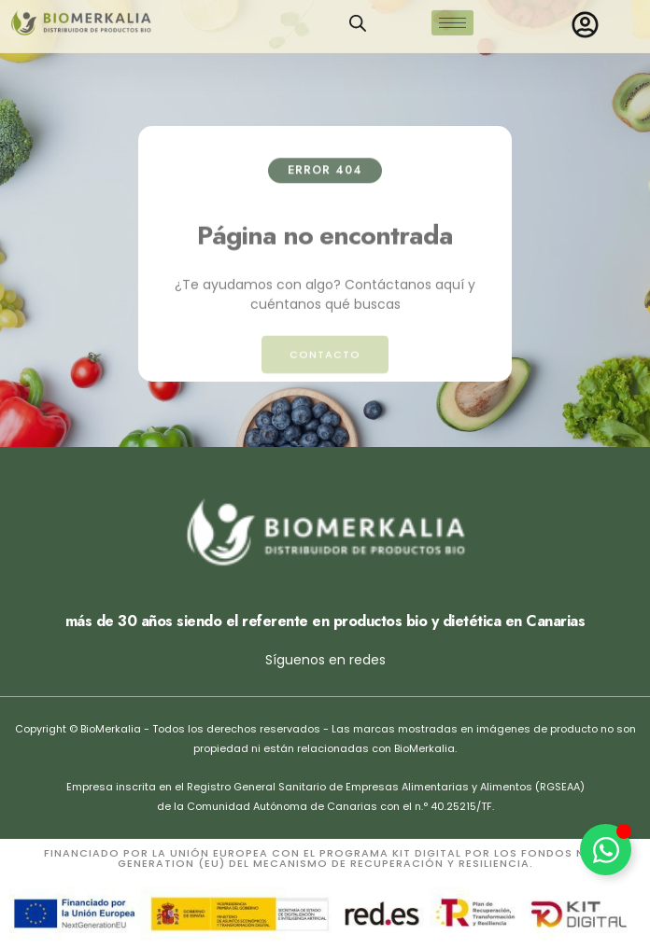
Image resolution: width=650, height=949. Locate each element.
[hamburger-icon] (452, 16)
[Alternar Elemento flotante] (605, 849)
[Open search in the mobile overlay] (357, 16)
